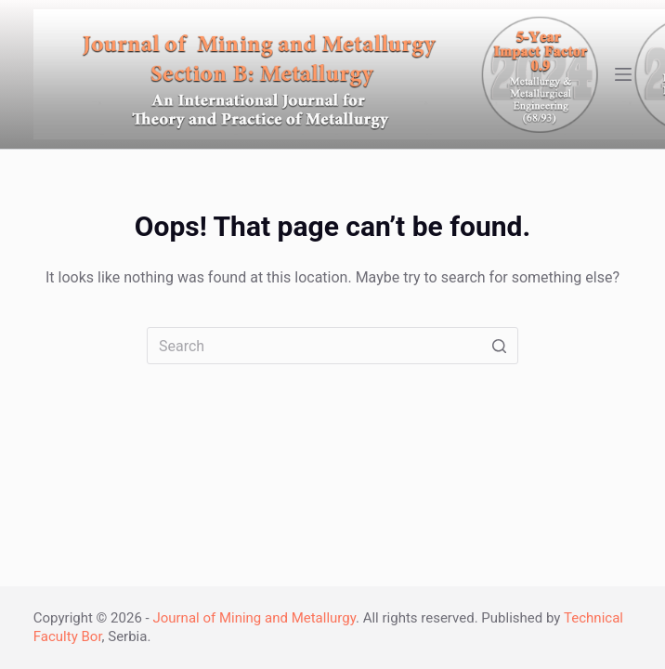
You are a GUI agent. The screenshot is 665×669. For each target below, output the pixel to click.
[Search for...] (332, 345)
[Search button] (499, 345)
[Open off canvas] (623, 74)
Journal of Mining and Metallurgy (254, 618)
